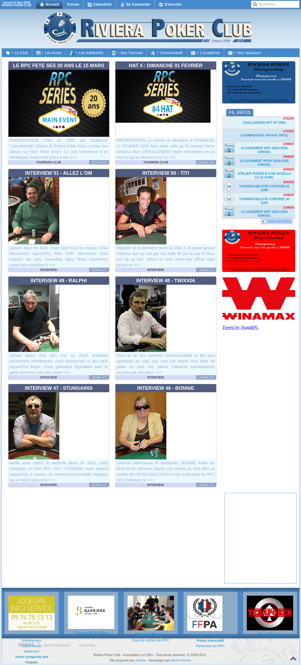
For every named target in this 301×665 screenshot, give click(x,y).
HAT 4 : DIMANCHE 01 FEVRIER (166, 65)
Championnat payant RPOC (264, 135)
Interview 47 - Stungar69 (59, 388)
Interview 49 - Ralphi (59, 280)
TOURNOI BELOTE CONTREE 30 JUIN (264, 201)
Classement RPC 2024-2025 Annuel (264, 150)
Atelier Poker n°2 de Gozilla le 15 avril (264, 175)
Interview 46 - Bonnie (165, 388)
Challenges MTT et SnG (264, 123)
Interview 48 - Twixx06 (165, 280)
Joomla (140, 660)
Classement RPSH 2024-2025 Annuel (264, 163)
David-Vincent (180, 660)
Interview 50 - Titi (165, 173)
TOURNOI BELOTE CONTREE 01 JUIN (264, 188)
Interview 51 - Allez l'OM (58, 173)
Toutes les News (276, 221)
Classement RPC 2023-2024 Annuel (264, 214)
